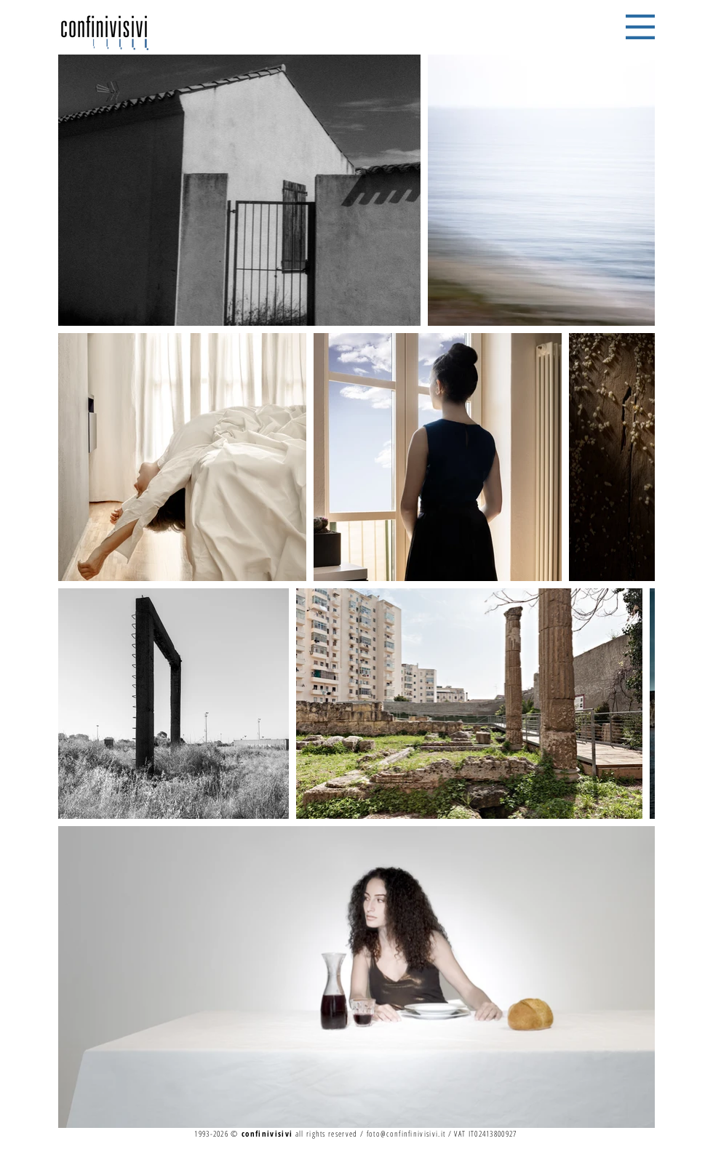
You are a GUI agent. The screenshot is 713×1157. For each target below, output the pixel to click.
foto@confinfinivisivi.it (406, 1133)
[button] (640, 27)
